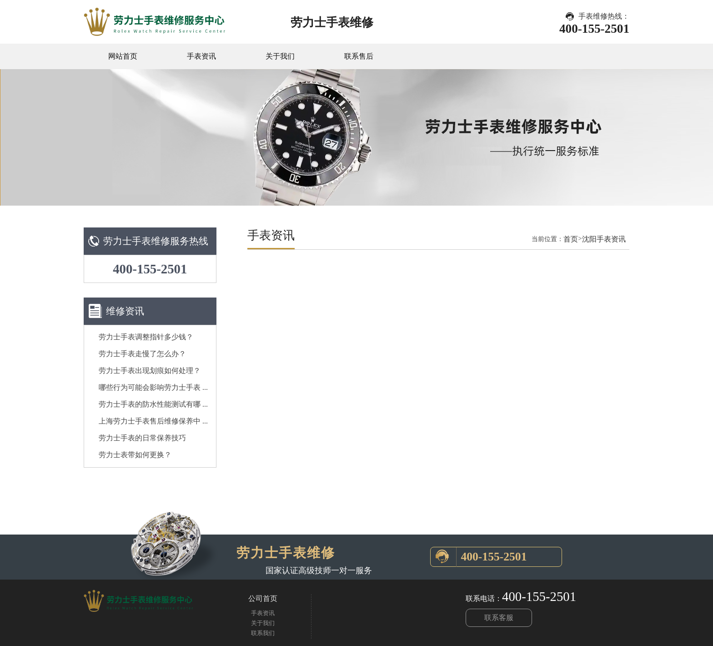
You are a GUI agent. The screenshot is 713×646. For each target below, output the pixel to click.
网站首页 (122, 56)
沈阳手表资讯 (604, 239)
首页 (570, 239)
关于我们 (280, 56)
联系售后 (358, 56)
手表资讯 (201, 56)
